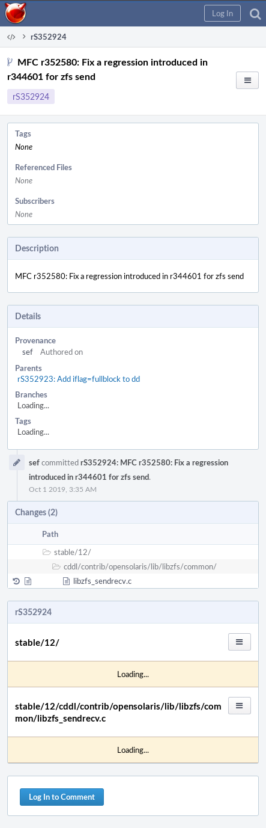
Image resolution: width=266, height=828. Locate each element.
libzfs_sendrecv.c (102, 580)
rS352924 (31, 96)
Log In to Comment (62, 796)
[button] (222, 13)
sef (27, 351)
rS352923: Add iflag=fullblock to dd (78, 378)
